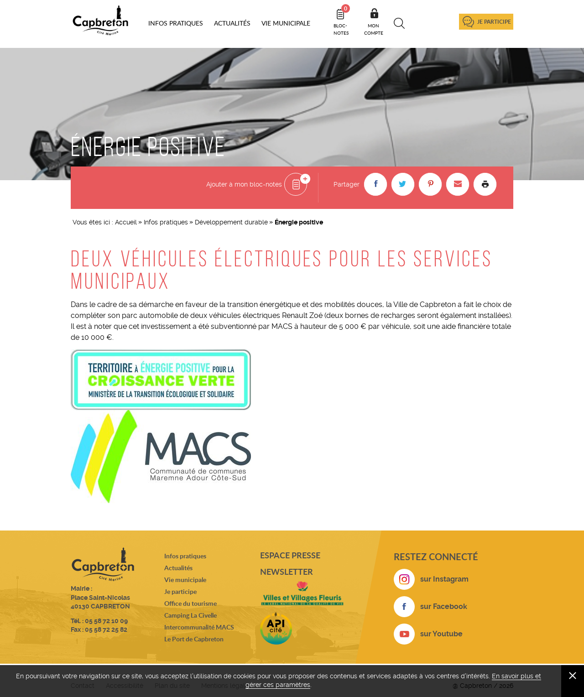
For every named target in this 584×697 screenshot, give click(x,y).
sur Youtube (441, 633)
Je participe (494, 22)
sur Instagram (444, 579)
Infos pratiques (166, 222)
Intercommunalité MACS (199, 627)
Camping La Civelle (190, 615)
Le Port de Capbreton (194, 639)
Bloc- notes (342, 20)
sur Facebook (443, 606)
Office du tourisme (190, 603)
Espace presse (290, 555)
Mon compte (373, 29)
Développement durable (231, 222)
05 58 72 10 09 (106, 620)
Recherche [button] (399, 23)
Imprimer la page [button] (485, 184)
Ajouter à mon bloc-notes (244, 184)
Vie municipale (185, 579)
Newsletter (286, 571)
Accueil (126, 222)
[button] (375, 184)
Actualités (178, 567)
